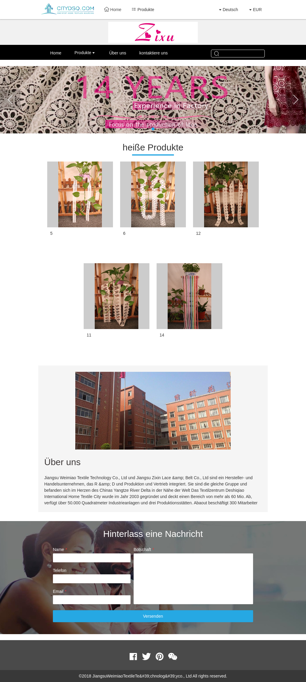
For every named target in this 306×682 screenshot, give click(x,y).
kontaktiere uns (153, 53)
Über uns (117, 53)
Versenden (153, 616)
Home (112, 9)
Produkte (82, 52)
